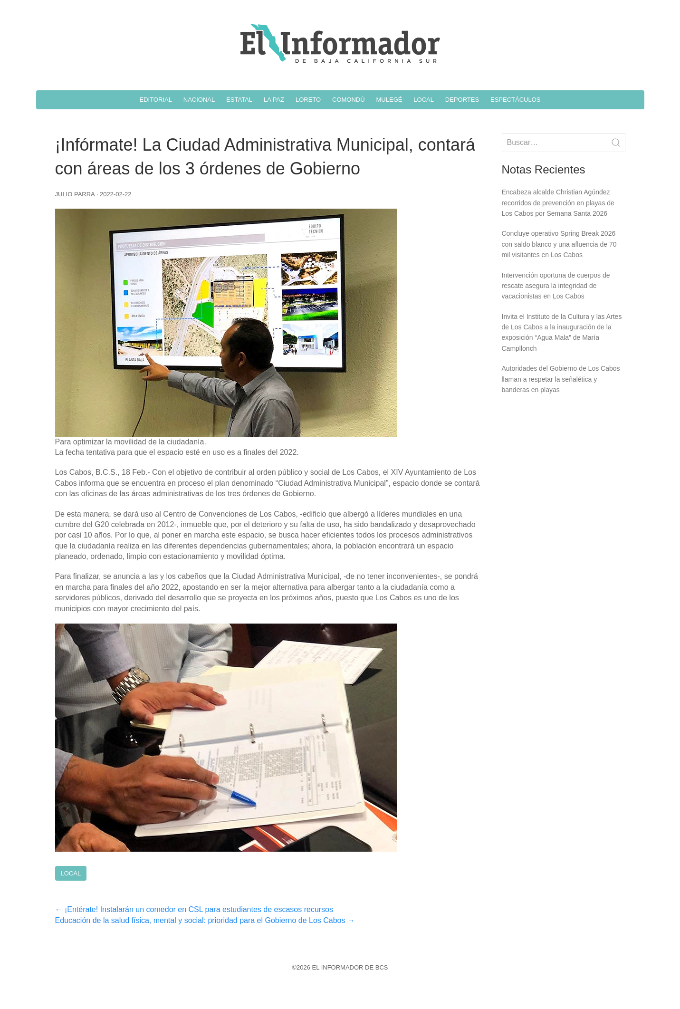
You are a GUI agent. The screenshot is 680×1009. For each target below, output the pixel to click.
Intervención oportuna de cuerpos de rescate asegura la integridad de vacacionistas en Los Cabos (556, 285)
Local (71, 873)
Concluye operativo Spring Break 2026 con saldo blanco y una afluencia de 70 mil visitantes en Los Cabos (559, 244)
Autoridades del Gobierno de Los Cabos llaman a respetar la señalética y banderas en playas (561, 379)
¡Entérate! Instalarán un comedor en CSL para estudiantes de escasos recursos (194, 909)
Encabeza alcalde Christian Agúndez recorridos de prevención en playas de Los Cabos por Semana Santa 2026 (558, 202)
